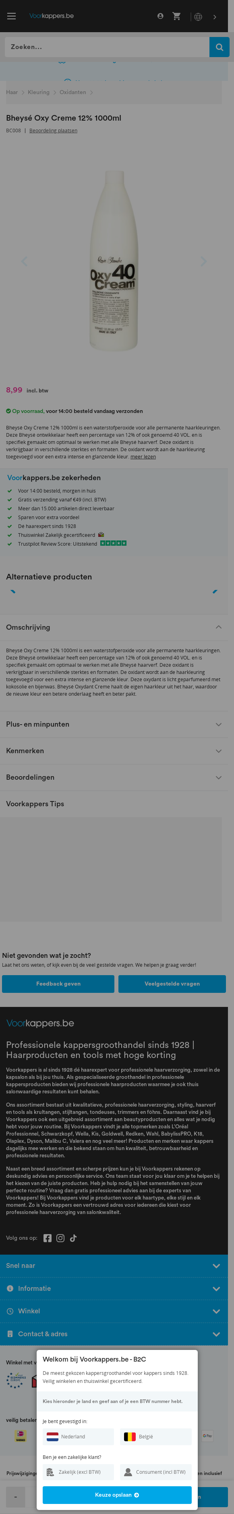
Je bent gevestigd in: (65, 1421)
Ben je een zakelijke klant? (72, 1457)
